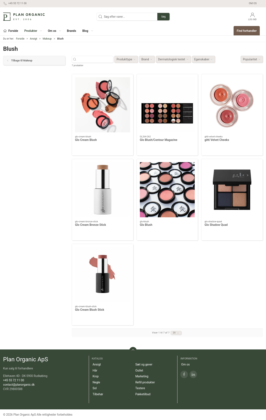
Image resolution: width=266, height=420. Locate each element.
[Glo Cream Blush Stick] (102, 274)
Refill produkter (145, 382)
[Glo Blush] (167, 189)
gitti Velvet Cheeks (216, 140)
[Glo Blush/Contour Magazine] (167, 104)
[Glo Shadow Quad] (232, 189)
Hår (94, 370)
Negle (96, 382)
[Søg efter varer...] (96, 59)
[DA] (24, 16)
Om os (253, 3)
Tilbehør (97, 394)
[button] (33, 30)
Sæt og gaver (143, 364)
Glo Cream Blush (86, 140)
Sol (94, 388)
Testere (140, 388)
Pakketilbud (142, 394)
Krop (95, 376)
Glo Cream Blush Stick (89, 309)
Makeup (47, 38)
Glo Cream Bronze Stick (90, 224)
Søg (163, 16)
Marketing (141, 376)
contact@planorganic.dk (19, 384)
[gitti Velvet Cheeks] (232, 104)
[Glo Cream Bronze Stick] (102, 189)
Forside (20, 38)
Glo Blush (146, 224)
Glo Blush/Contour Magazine (158, 140)
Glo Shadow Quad (216, 224)
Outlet (139, 370)
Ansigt (33, 38)
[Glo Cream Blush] (102, 104)
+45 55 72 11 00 (13, 380)
